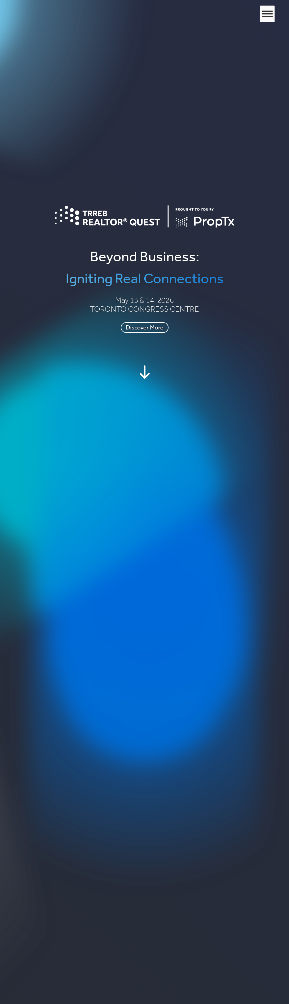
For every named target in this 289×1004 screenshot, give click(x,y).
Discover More (145, 327)
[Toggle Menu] (267, 14)
